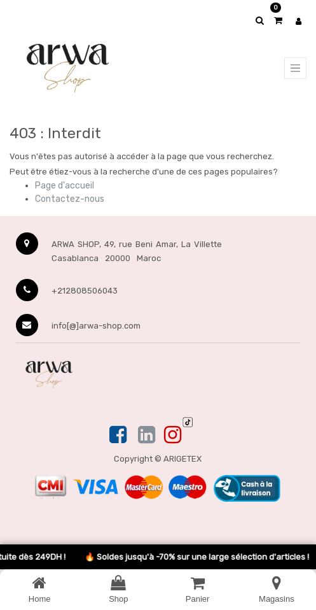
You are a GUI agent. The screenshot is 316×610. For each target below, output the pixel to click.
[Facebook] (119, 435)
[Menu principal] (295, 68)
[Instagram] (172, 435)
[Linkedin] (146, 435)
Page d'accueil (64, 185)
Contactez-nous (69, 199)
